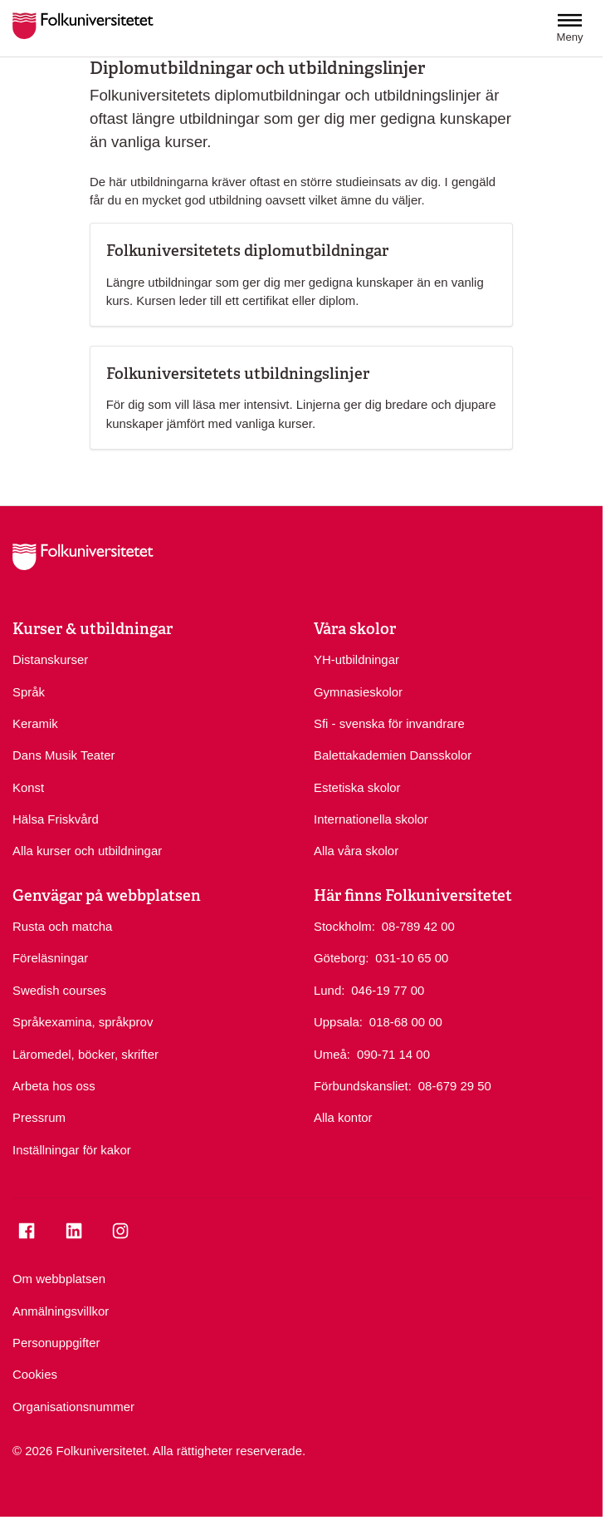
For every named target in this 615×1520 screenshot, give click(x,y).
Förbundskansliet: (363, 1086)
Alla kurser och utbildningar (87, 851)
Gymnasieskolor (358, 692)
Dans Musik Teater (63, 755)
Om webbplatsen (58, 1279)
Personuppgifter (56, 1343)
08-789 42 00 (418, 925)
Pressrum (39, 1117)
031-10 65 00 (411, 957)
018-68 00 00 (405, 1021)
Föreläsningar (50, 958)
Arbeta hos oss (53, 1086)
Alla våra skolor (356, 851)
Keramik (35, 723)
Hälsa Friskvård (55, 819)
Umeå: (332, 1054)
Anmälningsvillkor (60, 1311)
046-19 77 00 (387, 989)
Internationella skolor (371, 819)
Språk (28, 692)
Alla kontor (343, 1117)
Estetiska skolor (357, 787)
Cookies (34, 1374)
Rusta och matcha (62, 926)
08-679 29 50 (454, 1085)
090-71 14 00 (393, 1053)
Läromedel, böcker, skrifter (85, 1054)
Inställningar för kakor (71, 1150)
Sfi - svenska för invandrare (389, 723)
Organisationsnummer (73, 1406)
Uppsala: (338, 1022)
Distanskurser (50, 659)
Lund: (329, 990)
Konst (28, 787)
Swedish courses (59, 990)
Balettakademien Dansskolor (392, 755)
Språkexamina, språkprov (82, 1022)
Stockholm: (344, 926)
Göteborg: (341, 958)
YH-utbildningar (356, 659)
